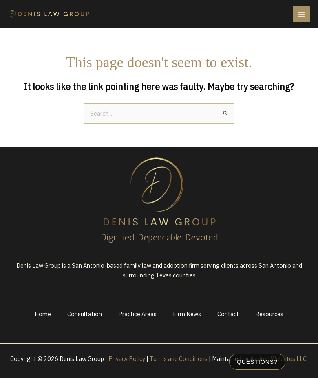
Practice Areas (137, 314)
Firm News (187, 314)
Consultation (84, 314)
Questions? (257, 361)
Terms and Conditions (179, 359)
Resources (269, 314)
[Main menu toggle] (301, 14)
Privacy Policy (126, 359)
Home (43, 314)
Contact (228, 314)
